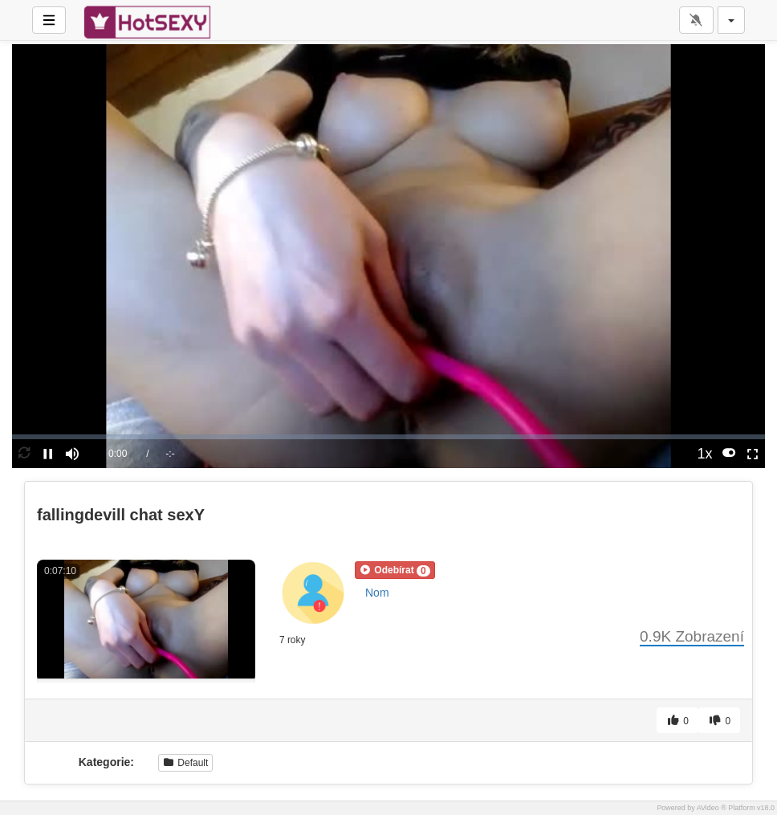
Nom (377, 592)
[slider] (388, 436)
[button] (395, 570)
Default (185, 762)
